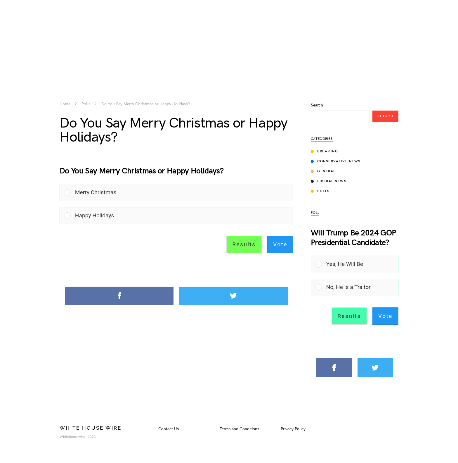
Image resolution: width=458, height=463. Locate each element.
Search (317, 105)
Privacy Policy (293, 428)
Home (65, 104)
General (323, 171)
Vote (280, 244)
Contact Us (168, 428)
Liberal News (328, 181)
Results (244, 244)
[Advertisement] (229, 41)
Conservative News (336, 161)
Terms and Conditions (239, 428)
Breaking (324, 151)
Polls (85, 104)
